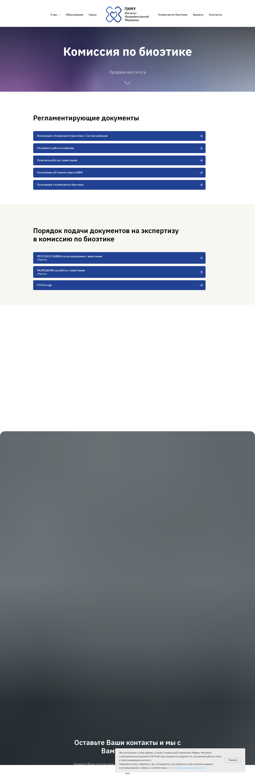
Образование (74, 14)
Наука (93, 14)
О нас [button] (54, 14)
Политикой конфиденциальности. (187, 767)
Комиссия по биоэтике (173, 14)
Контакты (215, 14)
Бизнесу (198, 14)
